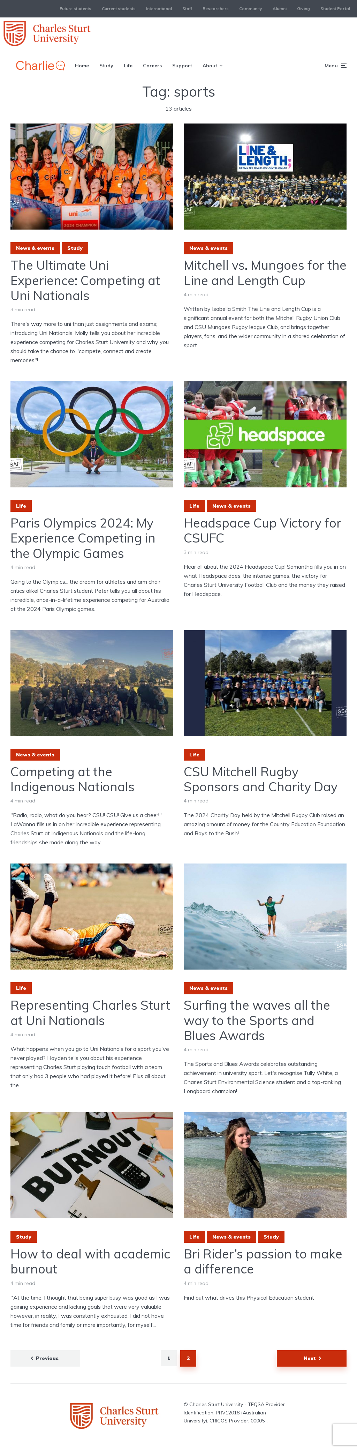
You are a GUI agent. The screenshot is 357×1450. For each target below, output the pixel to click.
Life (128, 65)
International (159, 8)
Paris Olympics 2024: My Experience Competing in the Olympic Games (82, 538)
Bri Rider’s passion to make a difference (263, 1261)
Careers (152, 65)
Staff (187, 8)
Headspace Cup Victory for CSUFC (262, 530)
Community (250, 8)
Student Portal (335, 8)
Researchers (216, 8)
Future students (75, 8)
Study (106, 65)
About (210, 65)
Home (82, 65)
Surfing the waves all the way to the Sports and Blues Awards (257, 1020)
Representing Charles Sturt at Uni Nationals (90, 1012)
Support (182, 65)
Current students (119, 8)
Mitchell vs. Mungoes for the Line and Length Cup (265, 272)
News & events (35, 248)
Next (310, 1358)
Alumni (280, 8)
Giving (303, 8)
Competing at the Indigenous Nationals (72, 779)
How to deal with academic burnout (90, 1261)
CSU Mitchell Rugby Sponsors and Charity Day (260, 779)
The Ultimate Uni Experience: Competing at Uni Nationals (85, 280)
